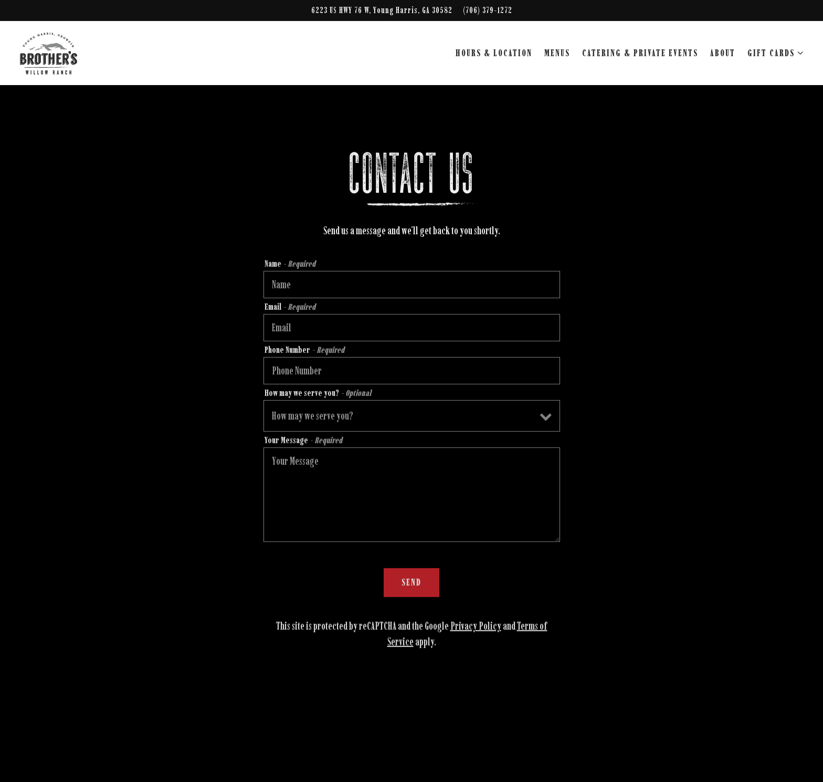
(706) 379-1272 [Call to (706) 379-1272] (487, 10)
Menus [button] (557, 53)
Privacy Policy (475, 627)
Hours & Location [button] (494, 53)
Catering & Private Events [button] (640, 53)
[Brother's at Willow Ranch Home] (77, 53)
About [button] (722, 53)
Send (411, 583)
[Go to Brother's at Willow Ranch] (381, 10)
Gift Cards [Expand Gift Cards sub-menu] (773, 52)
